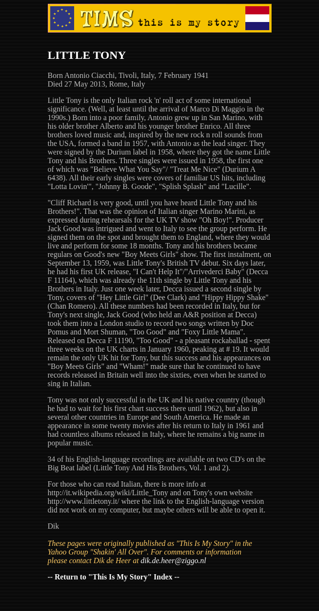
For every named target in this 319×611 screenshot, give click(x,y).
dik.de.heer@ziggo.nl (173, 560)
